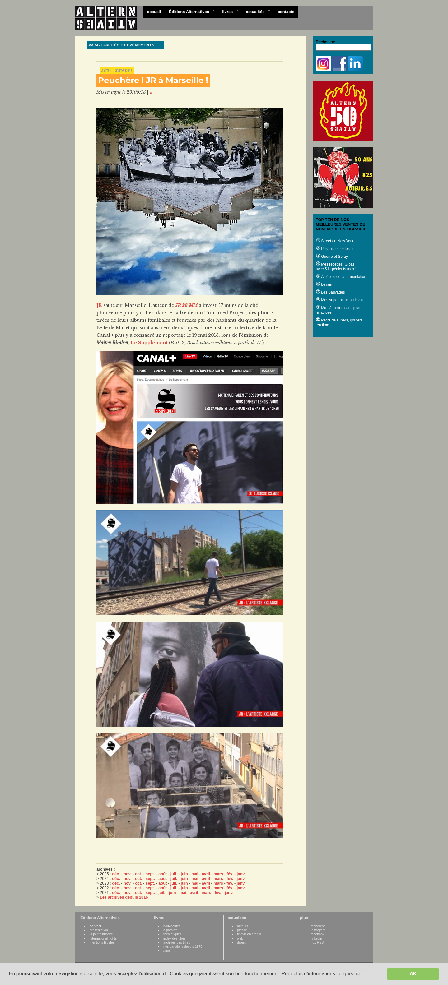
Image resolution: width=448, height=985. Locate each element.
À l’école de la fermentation (341, 277)
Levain (324, 284)
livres (228, 11)
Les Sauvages (330, 292)
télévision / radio (249, 934)
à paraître (170, 930)
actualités (256, 11)
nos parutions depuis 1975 (182, 946)
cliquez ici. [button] (350, 973)
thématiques (172, 934)
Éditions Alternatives (190, 11)
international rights (103, 938)
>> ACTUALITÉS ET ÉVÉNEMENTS (121, 45)
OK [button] (413, 973)
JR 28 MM (186, 305)
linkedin (316, 938)
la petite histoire (101, 934)
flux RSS (317, 942)
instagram (318, 930)
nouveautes (171, 926)
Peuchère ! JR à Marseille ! (153, 80)
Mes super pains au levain (340, 300)
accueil (154, 11)
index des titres (174, 938)
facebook (317, 934)
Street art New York (334, 241)
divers (241, 942)
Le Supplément (149, 342)
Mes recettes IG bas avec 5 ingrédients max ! (336, 266)
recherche (318, 926)
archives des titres (176, 942)
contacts (286, 11)
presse (242, 930)
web (240, 938)
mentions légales (102, 942)
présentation (99, 930)
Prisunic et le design (335, 249)
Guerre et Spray (332, 256)
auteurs (169, 951)
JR (99, 305)
